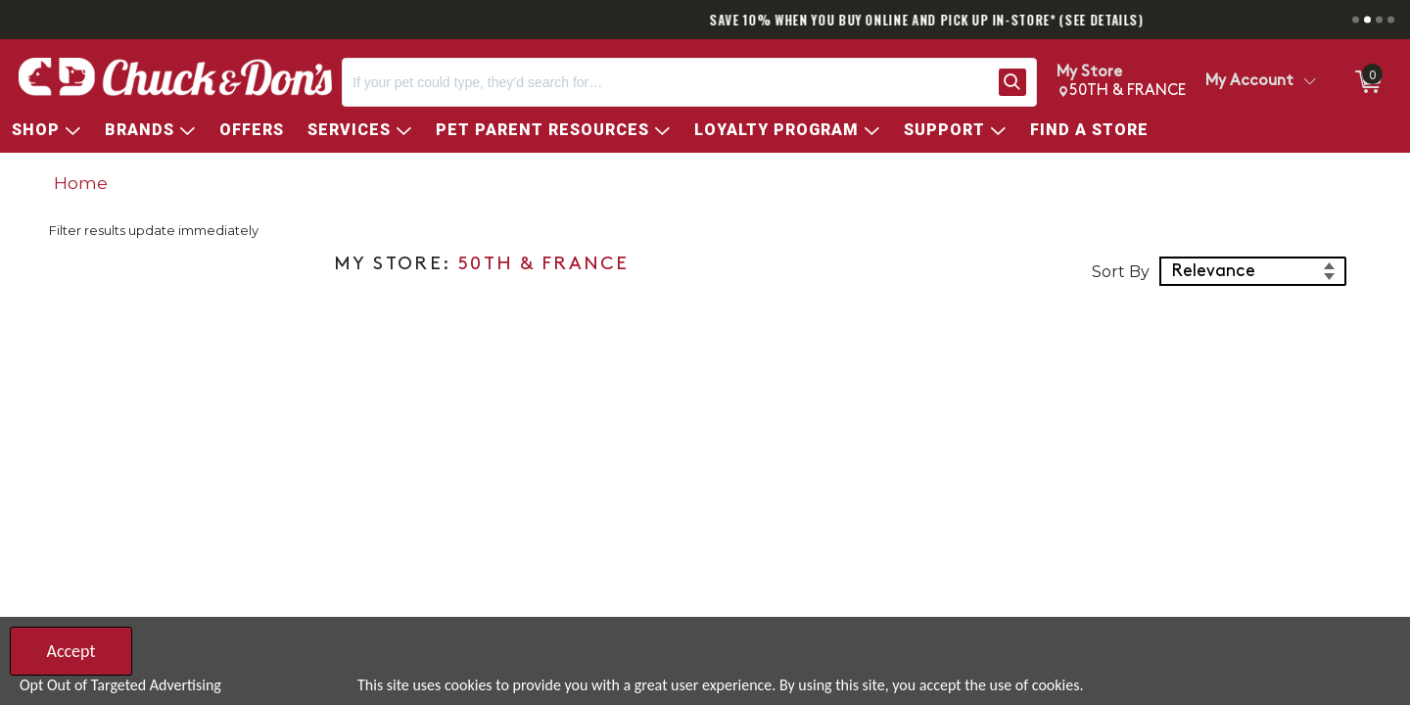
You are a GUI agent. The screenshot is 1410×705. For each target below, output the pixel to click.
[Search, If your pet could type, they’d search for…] (666, 82)
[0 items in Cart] (1367, 82)
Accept (70, 651)
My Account (1249, 81)
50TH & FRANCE (543, 265)
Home (81, 182)
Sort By (1121, 271)
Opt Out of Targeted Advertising (120, 685)
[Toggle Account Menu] (1309, 82)
